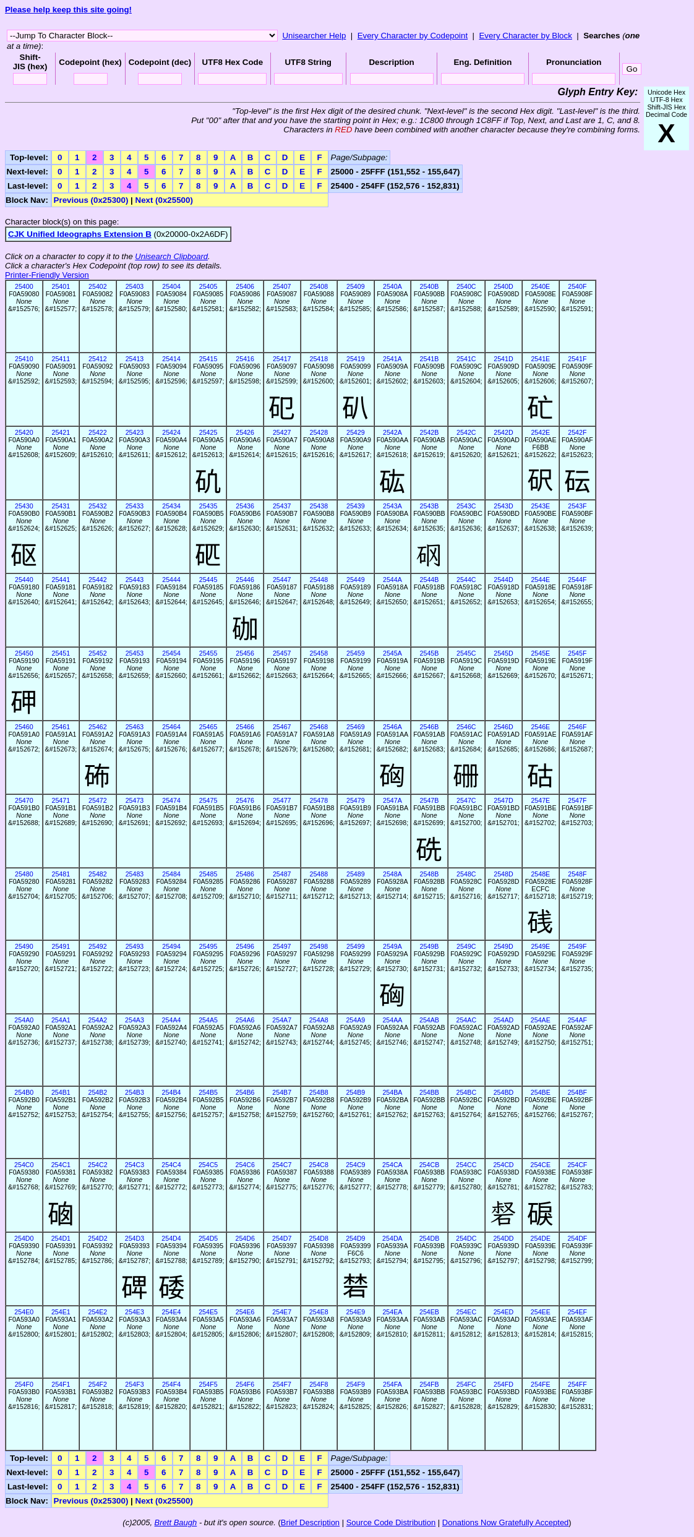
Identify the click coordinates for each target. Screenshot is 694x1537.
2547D (503, 800)
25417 (282, 358)
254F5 (208, 1384)
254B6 (245, 1092)
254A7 (281, 1020)
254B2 (97, 1092)
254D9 (355, 1238)
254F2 (97, 1384)
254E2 (97, 1312)
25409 (355, 286)
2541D (503, 358)
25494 (171, 946)
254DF (577, 1238)
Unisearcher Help (314, 35)
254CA (392, 1164)
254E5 (208, 1312)
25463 (135, 726)
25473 (135, 800)
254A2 (97, 1020)
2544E (540, 579)
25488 (318, 874)
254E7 (281, 1312)
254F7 (282, 1384)
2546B (429, 726)
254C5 (208, 1164)
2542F (577, 432)
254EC (466, 1312)
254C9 (355, 1164)
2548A (392, 874)
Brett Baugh (176, 1522)
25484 (171, 874)
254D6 (244, 1238)
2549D (503, 946)
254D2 (97, 1238)
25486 (245, 874)
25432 (97, 506)
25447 (282, 579)
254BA (392, 1092)
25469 (355, 726)
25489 (355, 874)
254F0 (24, 1384)
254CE (541, 1164)
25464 (171, 726)
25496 (245, 946)
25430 (24, 506)
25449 (355, 579)
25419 (355, 358)
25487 (282, 874)
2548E (540, 874)
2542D (503, 432)
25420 (24, 432)
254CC (466, 1164)
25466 (245, 726)
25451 (61, 653)
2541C (466, 358)
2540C (466, 286)
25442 (97, 579)
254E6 (245, 1312)
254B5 (208, 1092)
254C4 (171, 1164)
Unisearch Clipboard (171, 256)
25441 (61, 579)
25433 (135, 506)
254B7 (281, 1092)
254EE (540, 1312)
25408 (318, 286)
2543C (466, 506)
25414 (171, 358)
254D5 (208, 1238)
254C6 (244, 1164)
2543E (540, 506)
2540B (429, 286)
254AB (429, 1020)
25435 (208, 506)
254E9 (355, 1312)
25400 (24, 286)
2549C (466, 946)
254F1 (60, 1384)
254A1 (61, 1020)
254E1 (61, 1312)
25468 (318, 726)
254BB (429, 1092)
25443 (135, 579)
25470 (24, 800)
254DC (466, 1238)
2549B (429, 946)
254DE (541, 1238)
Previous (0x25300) (91, 200)
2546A (392, 726)
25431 (61, 506)
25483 (135, 874)
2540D (503, 286)
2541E (540, 358)
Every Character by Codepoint (413, 35)
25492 (97, 946)
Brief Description (310, 1522)
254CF (577, 1164)
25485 (208, 874)
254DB (429, 1238)
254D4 (171, 1238)
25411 (61, 358)
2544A (392, 579)
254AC (466, 1020)
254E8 (318, 1312)
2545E (540, 653)
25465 (208, 726)
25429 (355, 432)
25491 (61, 946)
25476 (245, 800)
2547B (429, 800)
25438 (318, 506)
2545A (392, 653)
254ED (504, 1312)
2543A (392, 506)
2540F (577, 286)
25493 (135, 946)
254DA (392, 1238)
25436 (245, 506)
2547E (540, 800)
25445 (208, 579)
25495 (208, 946)
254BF (577, 1092)
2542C (466, 432)
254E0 (23, 1312)
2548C (466, 874)
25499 (355, 946)
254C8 (318, 1164)
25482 (97, 874)
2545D (503, 653)
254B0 (23, 1092)
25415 (208, 358)
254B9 (355, 1092)
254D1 (61, 1238)
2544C (466, 579)
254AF (577, 1020)
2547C (466, 800)
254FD (503, 1384)
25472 (97, 800)
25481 (61, 874)
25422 (97, 432)
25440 (24, 579)
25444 (171, 579)
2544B (429, 579)
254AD (504, 1020)
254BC (466, 1092)
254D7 (281, 1238)
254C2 (97, 1164)
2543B (429, 506)
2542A (392, 432)
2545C (466, 653)
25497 (282, 946)
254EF (577, 1312)
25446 (245, 579)
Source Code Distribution (391, 1522)
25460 (24, 726)
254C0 (23, 1164)
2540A (392, 286)
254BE (540, 1092)
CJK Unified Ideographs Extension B (80, 234)
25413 (135, 358)
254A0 (23, 1020)
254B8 (318, 1092)
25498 (318, 946)
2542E (540, 432)
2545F (577, 653)
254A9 (355, 1020)
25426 (245, 432)
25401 (61, 286)
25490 (24, 946)
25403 (135, 286)
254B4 (171, 1092)
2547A (392, 800)
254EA (392, 1312)
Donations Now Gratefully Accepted (505, 1522)
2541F (577, 358)
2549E (540, 946)
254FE (540, 1384)
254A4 (171, 1020)
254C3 (134, 1164)
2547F (577, 800)
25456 (245, 653)
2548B (429, 874)
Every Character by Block (525, 35)
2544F (577, 579)
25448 (318, 579)
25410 (24, 358)
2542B (429, 432)
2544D (503, 579)
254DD (503, 1238)
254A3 (134, 1020)
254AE (540, 1020)
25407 (282, 286)
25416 (245, 358)
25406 (245, 286)
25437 (282, 506)
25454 (171, 653)
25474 (171, 800)
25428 (318, 432)
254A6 (245, 1020)
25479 (355, 800)
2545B (429, 653)
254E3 (134, 1312)
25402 (97, 286)
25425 (208, 432)
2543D (503, 506)
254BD (504, 1092)
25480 (24, 874)
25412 (97, 358)
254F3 (134, 1384)
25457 (282, 653)
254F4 (171, 1384)
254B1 (61, 1092)
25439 (355, 506)
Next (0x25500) (164, 200)
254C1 (61, 1164)
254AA (392, 1020)
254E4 (171, 1312)
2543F (577, 506)
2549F (577, 946)
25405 (208, 286)
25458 (318, 653)
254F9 (355, 1384)
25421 (61, 432)
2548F (577, 874)
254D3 (134, 1238)
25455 (208, 653)
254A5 (208, 1020)
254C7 (281, 1164)
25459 (355, 653)
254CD (503, 1164)
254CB (429, 1164)
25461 (61, 726)
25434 (171, 506)
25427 (282, 432)
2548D (503, 874)
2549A (392, 946)
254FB (429, 1384)
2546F (577, 726)
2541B (429, 358)
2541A (392, 358)
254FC (466, 1384)
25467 (282, 726)
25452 (97, 653)
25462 (97, 726)
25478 (318, 800)
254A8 (318, 1020)
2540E (540, 286)
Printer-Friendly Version (47, 275)
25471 (61, 800)
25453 (135, 653)
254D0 (23, 1238)
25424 (171, 432)
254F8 (318, 1384)
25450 (24, 653)
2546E (540, 726)
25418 (318, 358)
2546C (466, 726)
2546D (503, 726)
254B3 (134, 1092)
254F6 (245, 1384)
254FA (392, 1384)
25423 (135, 432)
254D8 (318, 1238)
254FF (577, 1384)
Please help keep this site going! (68, 9)
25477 (282, 800)
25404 (171, 286)
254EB (429, 1312)
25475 (208, 800)
